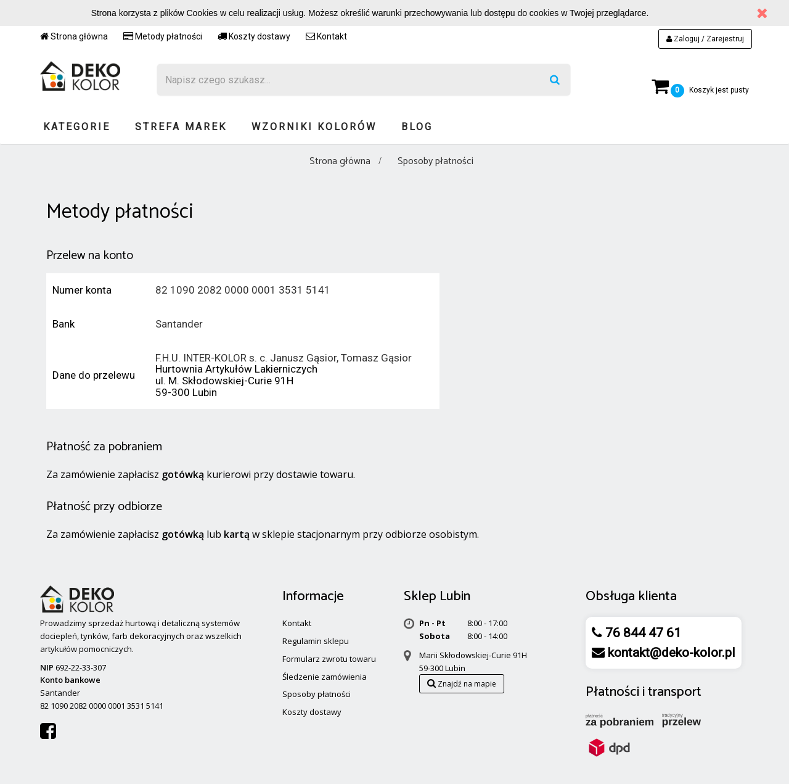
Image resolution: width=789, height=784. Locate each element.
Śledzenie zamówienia (324, 676)
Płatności (612, 692)
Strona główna (74, 36)
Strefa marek (181, 127)
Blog (417, 127)
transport (674, 692)
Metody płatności (162, 36)
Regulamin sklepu (315, 640)
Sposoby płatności (316, 693)
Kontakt (326, 36)
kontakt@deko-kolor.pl (670, 652)
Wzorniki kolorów (314, 127)
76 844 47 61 (641, 632)
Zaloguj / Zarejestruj (705, 39)
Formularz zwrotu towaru (329, 658)
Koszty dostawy (254, 36)
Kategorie (76, 127)
